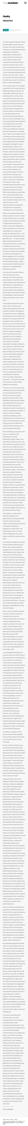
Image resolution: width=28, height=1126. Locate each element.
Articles (11, 1119)
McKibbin (10, 3)
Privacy (20, 1121)
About (7, 1119)
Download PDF (15, 30)
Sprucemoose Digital (9, 1122)
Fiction (6, 30)
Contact (15, 1119)
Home (4, 1119)
